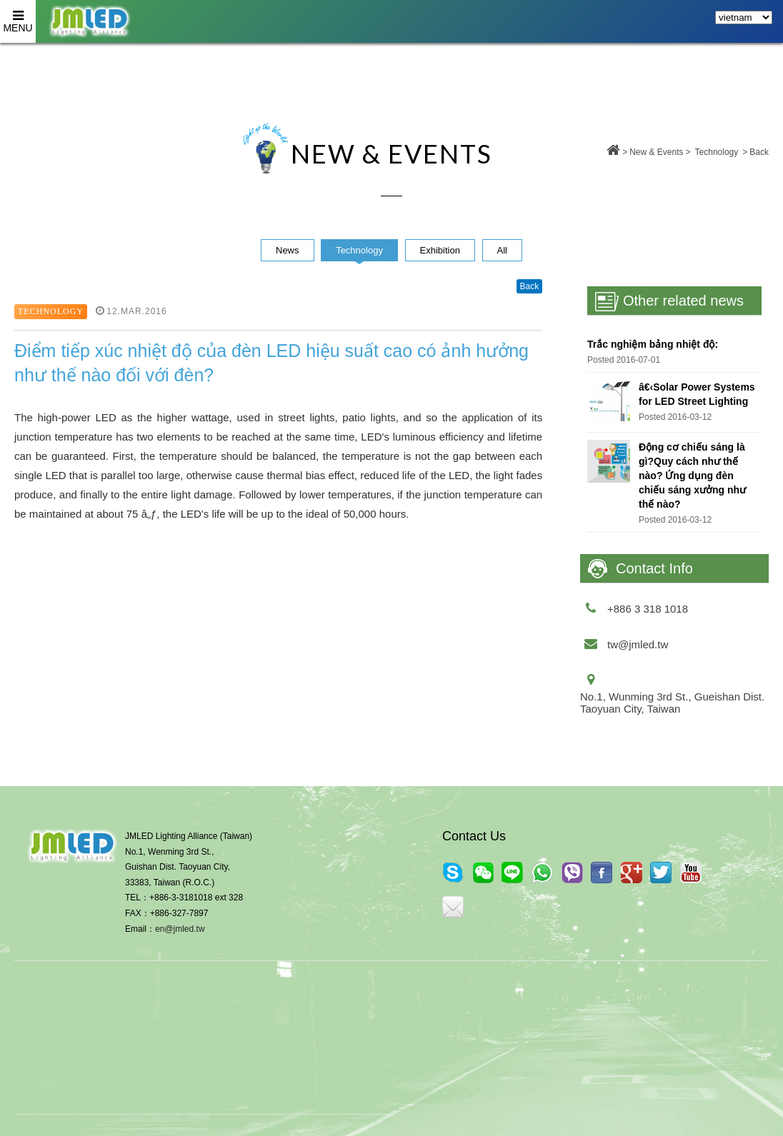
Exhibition (440, 250)
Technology (717, 152)
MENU (18, 17)
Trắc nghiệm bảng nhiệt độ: (652, 344)
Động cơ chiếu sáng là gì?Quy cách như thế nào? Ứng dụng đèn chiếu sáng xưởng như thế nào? (692, 475)
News (287, 250)
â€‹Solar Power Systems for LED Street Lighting (697, 394)
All (502, 250)
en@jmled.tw (180, 929)
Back (759, 152)
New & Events (656, 152)
